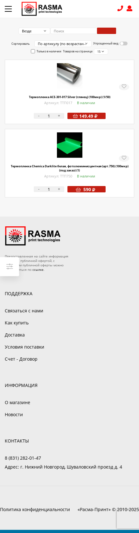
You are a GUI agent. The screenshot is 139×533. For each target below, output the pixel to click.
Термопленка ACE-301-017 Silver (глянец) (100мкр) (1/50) (69, 97)
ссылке (38, 269)
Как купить (17, 323)
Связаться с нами (24, 311)
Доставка (15, 335)
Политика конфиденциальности (35, 509)
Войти (130, 9)
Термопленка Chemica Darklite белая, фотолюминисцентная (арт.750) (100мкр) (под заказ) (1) (70, 168)
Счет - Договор (21, 359)
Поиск (106, 31)
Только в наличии (49, 51)
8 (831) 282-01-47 (121, 9)
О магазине (17, 402)
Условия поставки (24, 347)
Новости (14, 414)
